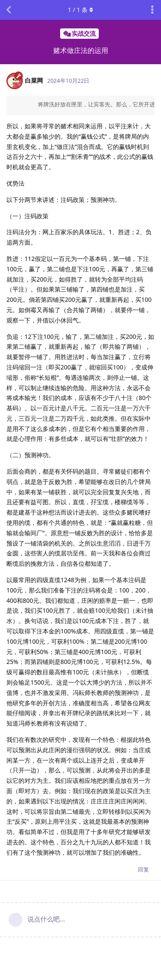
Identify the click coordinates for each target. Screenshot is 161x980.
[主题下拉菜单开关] (152, 10)
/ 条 (80, 10)
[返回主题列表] (8, 10)
